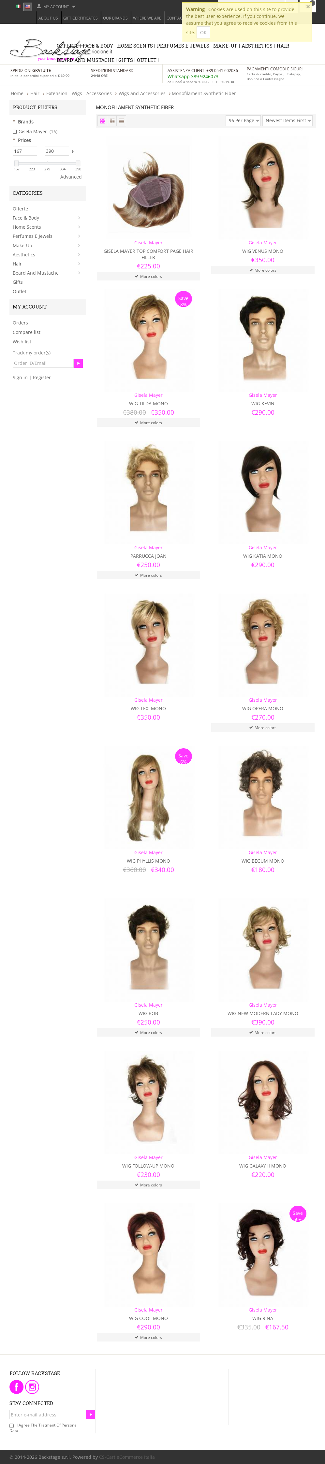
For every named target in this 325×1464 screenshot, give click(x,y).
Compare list (26, 332)
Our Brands (115, 18)
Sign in (20, 377)
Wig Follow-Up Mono (148, 1166)
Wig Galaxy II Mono (262, 1166)
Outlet (146, 60)
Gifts (125, 60)
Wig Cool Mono (148, 1318)
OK (203, 32)
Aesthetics (257, 45)
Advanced (71, 177)
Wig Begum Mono (263, 861)
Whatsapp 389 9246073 (193, 76)
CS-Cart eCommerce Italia (127, 1457)
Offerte (68, 45)
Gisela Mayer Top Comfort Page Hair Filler (148, 254)
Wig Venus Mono (262, 251)
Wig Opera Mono (262, 708)
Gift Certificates (80, 18)
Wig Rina (262, 1318)
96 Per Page (244, 119)
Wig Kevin (262, 403)
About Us (48, 18)
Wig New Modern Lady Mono (263, 1013)
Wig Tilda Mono (148, 403)
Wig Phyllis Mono (148, 861)
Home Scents (135, 45)
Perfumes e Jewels (183, 45)
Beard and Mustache (85, 60)
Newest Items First (288, 119)
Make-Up (225, 45)
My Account (56, 6)
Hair (282, 45)
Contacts (177, 18)
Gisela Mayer (35, 132)
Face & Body (97, 45)
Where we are (147, 18)
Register (42, 377)
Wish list (22, 341)
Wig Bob (148, 1013)
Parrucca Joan (148, 556)
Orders (20, 323)
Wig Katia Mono (262, 556)
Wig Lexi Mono (148, 708)
